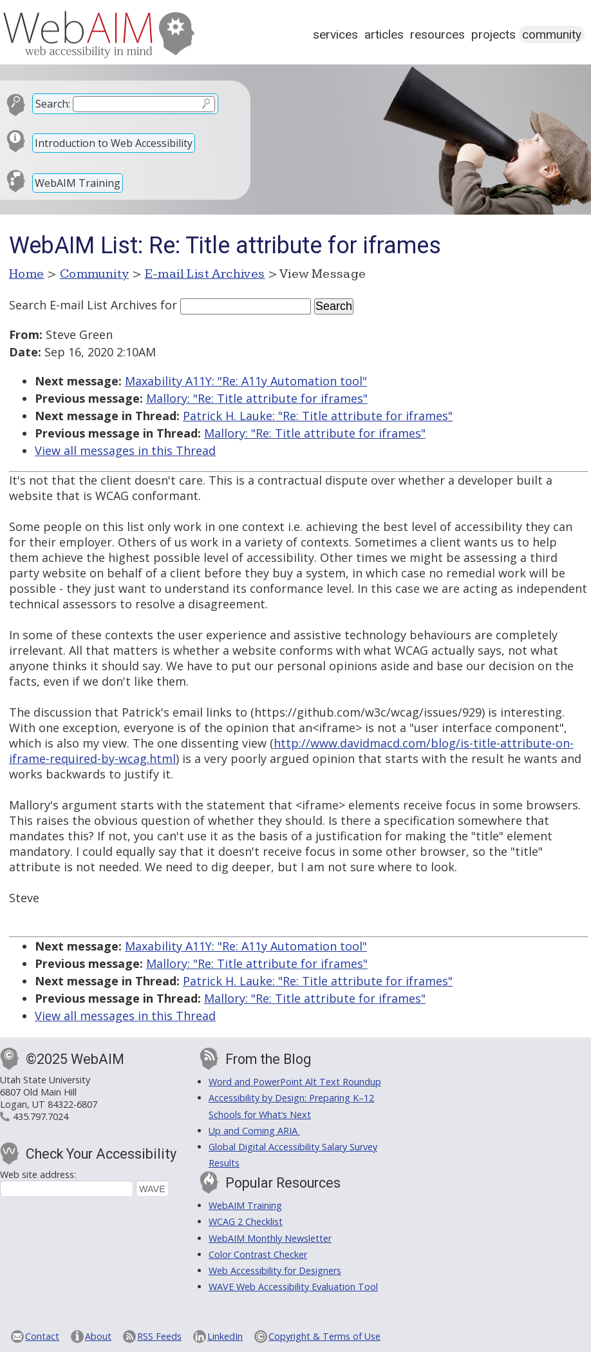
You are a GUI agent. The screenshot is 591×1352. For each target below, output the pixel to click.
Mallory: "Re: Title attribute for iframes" (257, 398)
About (98, 1336)
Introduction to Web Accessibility (113, 143)
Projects (493, 34)
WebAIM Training (77, 183)
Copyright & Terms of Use (324, 1336)
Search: (52, 104)
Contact (42, 1336)
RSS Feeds (159, 1336)
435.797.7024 (40, 1116)
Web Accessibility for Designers (275, 1270)
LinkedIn (225, 1336)
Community (551, 34)
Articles (384, 34)
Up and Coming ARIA (254, 1131)
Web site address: (38, 1174)
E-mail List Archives (205, 274)
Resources (437, 34)
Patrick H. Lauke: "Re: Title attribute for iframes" (318, 415)
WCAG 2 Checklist (246, 1221)
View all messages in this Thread (125, 450)
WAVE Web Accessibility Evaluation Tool (293, 1286)
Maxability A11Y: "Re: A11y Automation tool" (246, 381)
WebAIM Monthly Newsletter (270, 1238)
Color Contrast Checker (258, 1254)
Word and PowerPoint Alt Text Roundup (295, 1082)
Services (335, 34)
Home (26, 274)
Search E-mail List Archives (83, 305)
